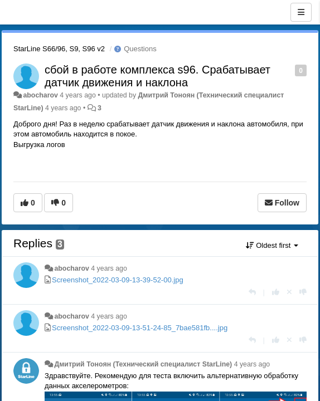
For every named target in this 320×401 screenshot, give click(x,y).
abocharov (40, 95)
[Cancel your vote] (289, 292)
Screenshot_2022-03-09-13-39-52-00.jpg (117, 280)
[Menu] (301, 12)
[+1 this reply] (275, 292)
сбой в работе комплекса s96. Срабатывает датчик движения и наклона (157, 76)
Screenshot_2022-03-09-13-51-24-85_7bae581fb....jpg (139, 328)
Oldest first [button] (272, 245)
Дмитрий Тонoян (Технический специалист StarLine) (143, 364)
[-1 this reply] (303, 292)
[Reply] (252, 292)
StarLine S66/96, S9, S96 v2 (59, 49)
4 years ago (109, 268)
